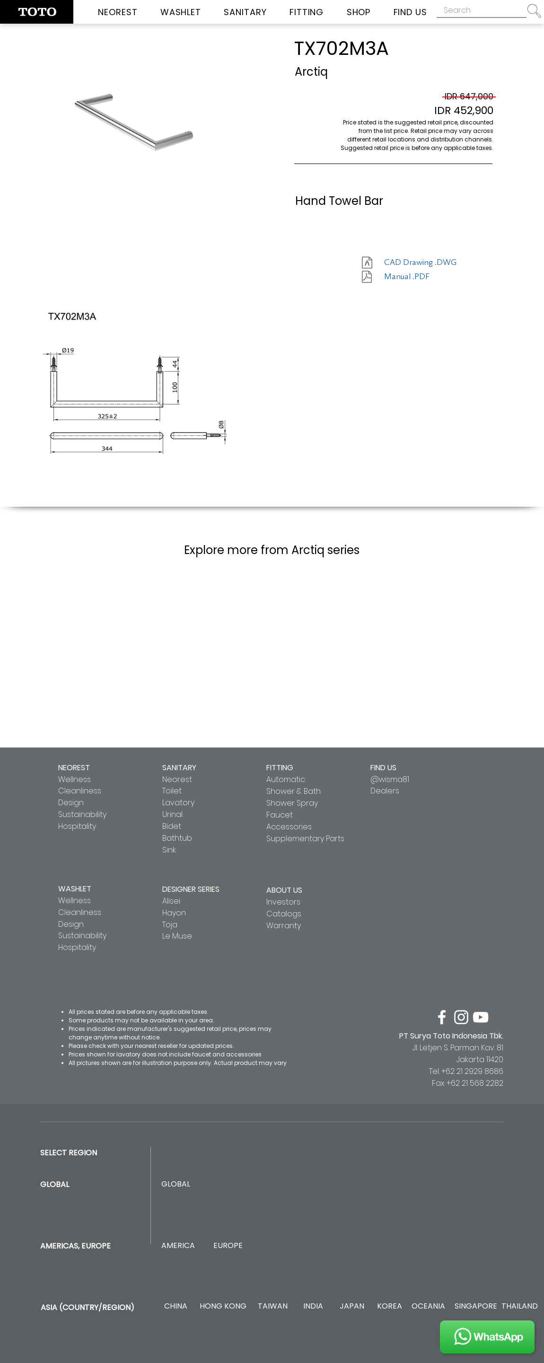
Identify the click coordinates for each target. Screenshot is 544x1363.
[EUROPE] (228, 1246)
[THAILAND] (519, 1306)
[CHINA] (176, 1306)
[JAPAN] (352, 1306)
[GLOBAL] (176, 1184)
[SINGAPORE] (476, 1306)
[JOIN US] (487, 1337)
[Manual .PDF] (417, 277)
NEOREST (74, 767)
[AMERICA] (178, 1246)
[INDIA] (313, 1306)
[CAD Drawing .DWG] (420, 262)
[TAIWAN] (272, 1306)
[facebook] (441, 1017)
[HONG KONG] (222, 1306)
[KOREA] (389, 1306)
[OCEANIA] (428, 1306)
